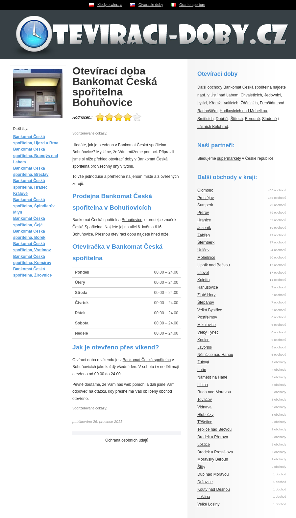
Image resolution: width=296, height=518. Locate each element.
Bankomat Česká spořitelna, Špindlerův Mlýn (34, 206)
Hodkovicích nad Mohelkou (243, 111)
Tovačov (204, 399)
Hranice (204, 220)
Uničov (203, 250)
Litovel (203, 272)
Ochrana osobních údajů (126, 440)
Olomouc (205, 190)
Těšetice (204, 422)
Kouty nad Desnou (213, 489)
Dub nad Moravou (213, 474)
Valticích (231, 103)
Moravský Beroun (212, 459)
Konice (203, 340)
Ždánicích (249, 103)
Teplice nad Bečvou (214, 429)
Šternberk (205, 242)
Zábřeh (203, 235)
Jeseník (204, 227)
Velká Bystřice (209, 310)
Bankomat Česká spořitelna (147, 360)
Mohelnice (206, 257)
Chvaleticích (251, 95)
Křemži (215, 103)
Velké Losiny (208, 504)
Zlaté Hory (206, 295)
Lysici (202, 103)
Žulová (203, 362)
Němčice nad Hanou (215, 354)
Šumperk (205, 205)
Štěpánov (205, 302)
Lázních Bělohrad (212, 126)
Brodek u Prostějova (215, 452)
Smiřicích (205, 118)
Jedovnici (272, 95)
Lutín (201, 369)
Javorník (204, 347)
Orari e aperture (192, 5)
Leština (203, 496)
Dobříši (222, 118)
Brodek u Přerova (212, 437)
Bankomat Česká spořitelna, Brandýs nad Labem (35, 155)
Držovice (205, 482)
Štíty (201, 467)
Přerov (203, 212)
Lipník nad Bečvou (213, 265)
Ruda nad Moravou (214, 392)
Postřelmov (207, 317)
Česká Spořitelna (87, 227)
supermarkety (229, 158)
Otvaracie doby (150, 5)
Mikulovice (206, 324)
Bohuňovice (132, 220)
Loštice (203, 444)
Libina (202, 385)
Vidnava (204, 407)
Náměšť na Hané (212, 377)
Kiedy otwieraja (109, 5)
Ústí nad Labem (224, 95)
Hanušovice (207, 287)
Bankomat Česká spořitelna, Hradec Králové (30, 187)
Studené (269, 118)
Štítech (237, 118)
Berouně (252, 118)
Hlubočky (205, 414)
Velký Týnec (207, 332)
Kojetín (203, 280)
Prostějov (205, 198)
